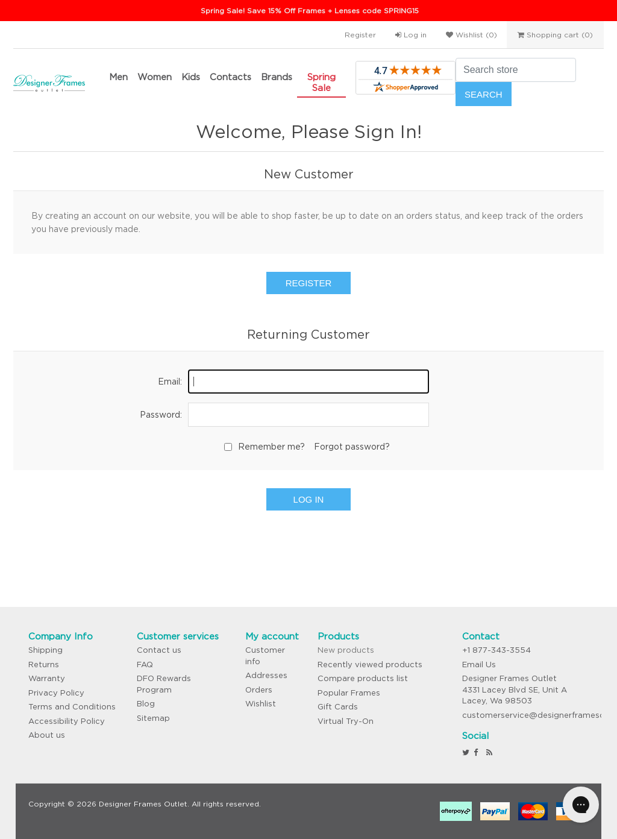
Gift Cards (338, 706)
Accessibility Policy (66, 721)
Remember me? (271, 446)
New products (346, 650)
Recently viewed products (370, 664)
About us (46, 735)
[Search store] (516, 70)
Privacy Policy (56, 692)
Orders (258, 689)
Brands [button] (276, 77)
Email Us (479, 664)
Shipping (45, 650)
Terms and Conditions (72, 706)
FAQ (145, 664)
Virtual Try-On (346, 721)
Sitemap (153, 718)
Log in (411, 35)
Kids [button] (190, 77)
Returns (43, 664)
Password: (161, 415)
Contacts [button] (230, 77)
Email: (170, 381)
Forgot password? (352, 446)
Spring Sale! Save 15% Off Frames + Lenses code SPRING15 (310, 10)
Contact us (159, 650)
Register (360, 35)
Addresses (266, 675)
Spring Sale (321, 82)
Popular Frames (349, 692)
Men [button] (118, 77)
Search (484, 94)
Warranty (46, 678)
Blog (146, 703)
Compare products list (363, 678)
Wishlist (260, 703)
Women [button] (154, 77)
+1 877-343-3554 (496, 650)
